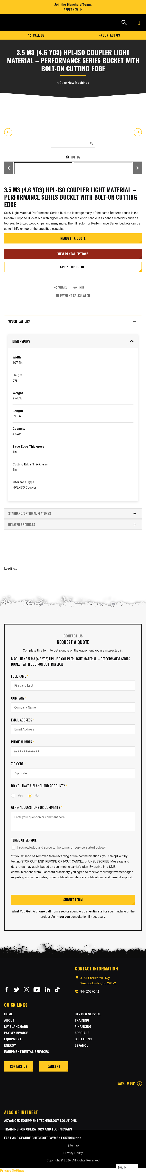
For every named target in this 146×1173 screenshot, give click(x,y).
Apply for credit (73, 267)
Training (82, 1020)
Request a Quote (73, 238)
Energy (10, 1045)
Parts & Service (88, 1014)
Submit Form (73, 899)
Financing (83, 1027)
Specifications (72, 321)
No (33, 795)
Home (8, 1014)
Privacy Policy (73, 1153)
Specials (82, 1033)
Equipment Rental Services (26, 1052)
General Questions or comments (37, 807)
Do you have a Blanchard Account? (39, 785)
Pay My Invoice (16, 1033)
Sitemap (73, 1145)
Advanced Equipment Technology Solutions (40, 1121)
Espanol (81, 1045)
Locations (83, 1039)
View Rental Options (73, 254)
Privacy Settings (12, 1170)
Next (138, 132)
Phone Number (22, 741)
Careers (53, 1066)
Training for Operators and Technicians (38, 1129)
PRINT (79, 287)
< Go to (73, 83)
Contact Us (109, 35)
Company (19, 698)
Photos (73, 157)
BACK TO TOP (129, 1083)
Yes (17, 795)
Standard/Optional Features (72, 513)
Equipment (13, 1039)
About (9, 1020)
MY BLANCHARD (16, 1027)
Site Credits (73, 1138)
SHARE (60, 287)
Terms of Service (25, 840)
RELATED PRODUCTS (72, 524)
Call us (36, 35)
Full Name (19, 676)
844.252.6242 (89, 991)
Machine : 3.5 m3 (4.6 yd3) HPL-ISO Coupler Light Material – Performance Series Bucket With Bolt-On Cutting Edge (70, 661)
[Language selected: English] (127, 1168)
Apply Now (71, 9)
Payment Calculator (73, 295)
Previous (8, 132)
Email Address (22, 719)
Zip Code (18, 763)
